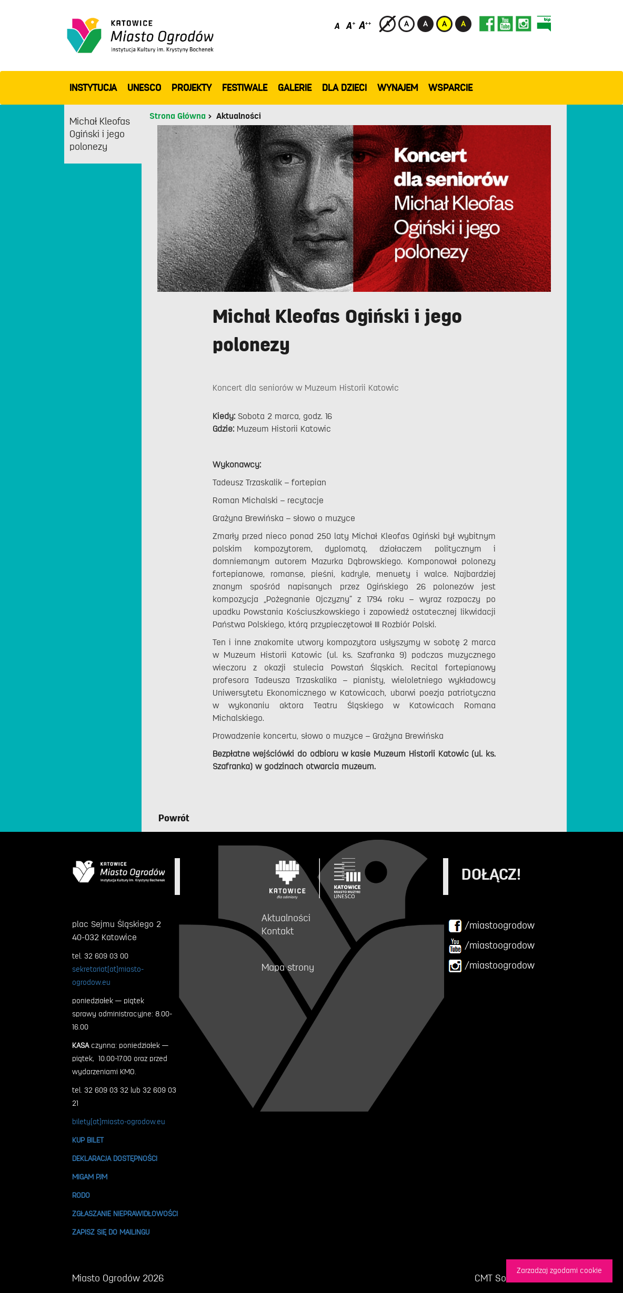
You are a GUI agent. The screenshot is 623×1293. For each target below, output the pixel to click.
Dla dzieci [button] (344, 88)
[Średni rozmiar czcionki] (350, 25)
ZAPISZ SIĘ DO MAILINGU (110, 1232)
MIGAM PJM (89, 1176)
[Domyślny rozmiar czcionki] (338, 25)
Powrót (173, 818)
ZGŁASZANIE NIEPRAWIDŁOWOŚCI (125, 1213)
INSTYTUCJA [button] (93, 88)
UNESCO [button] (144, 88)
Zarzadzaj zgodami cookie (559, 1270)
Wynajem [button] (397, 88)
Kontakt (278, 931)
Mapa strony (288, 967)
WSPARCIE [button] (450, 88)
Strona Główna (177, 116)
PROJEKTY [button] (192, 88)
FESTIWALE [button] (244, 88)
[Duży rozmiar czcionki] (365, 25)
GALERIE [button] (295, 88)
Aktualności (238, 116)
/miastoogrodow (491, 926)
